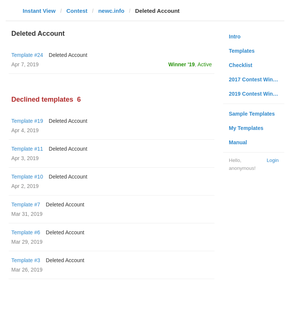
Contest (77, 11)
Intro (235, 37)
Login (273, 160)
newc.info (111, 11)
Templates (242, 51)
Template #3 (25, 260)
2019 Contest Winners (256, 94)
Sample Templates (252, 114)
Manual (238, 142)
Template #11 (27, 149)
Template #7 (25, 205)
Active (204, 64)
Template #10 (27, 177)
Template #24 (27, 55)
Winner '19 (181, 64)
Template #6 (25, 232)
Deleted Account (68, 55)
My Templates (246, 128)
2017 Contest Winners (256, 79)
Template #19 (27, 121)
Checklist (240, 65)
